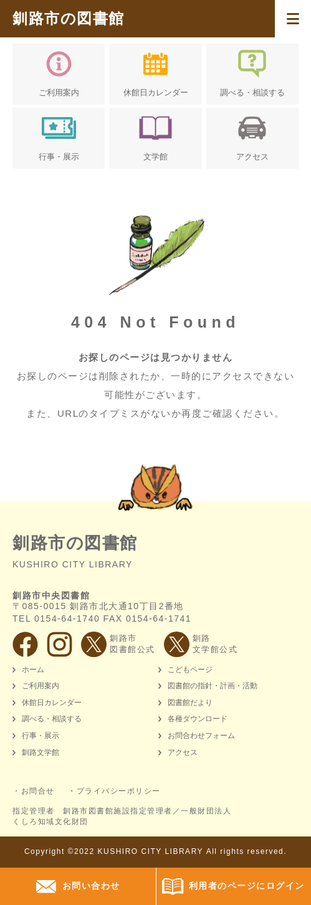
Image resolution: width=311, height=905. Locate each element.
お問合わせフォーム (201, 735)
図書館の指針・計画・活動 (212, 685)
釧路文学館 (40, 752)
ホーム (33, 669)
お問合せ (38, 791)
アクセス (183, 752)
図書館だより (190, 702)
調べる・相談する (52, 718)
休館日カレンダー (52, 702)
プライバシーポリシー (119, 791)
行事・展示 (40, 735)
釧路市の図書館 (68, 18)
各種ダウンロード (197, 718)
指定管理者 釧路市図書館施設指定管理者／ (121, 816)
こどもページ (190, 669)
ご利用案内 (40, 685)
